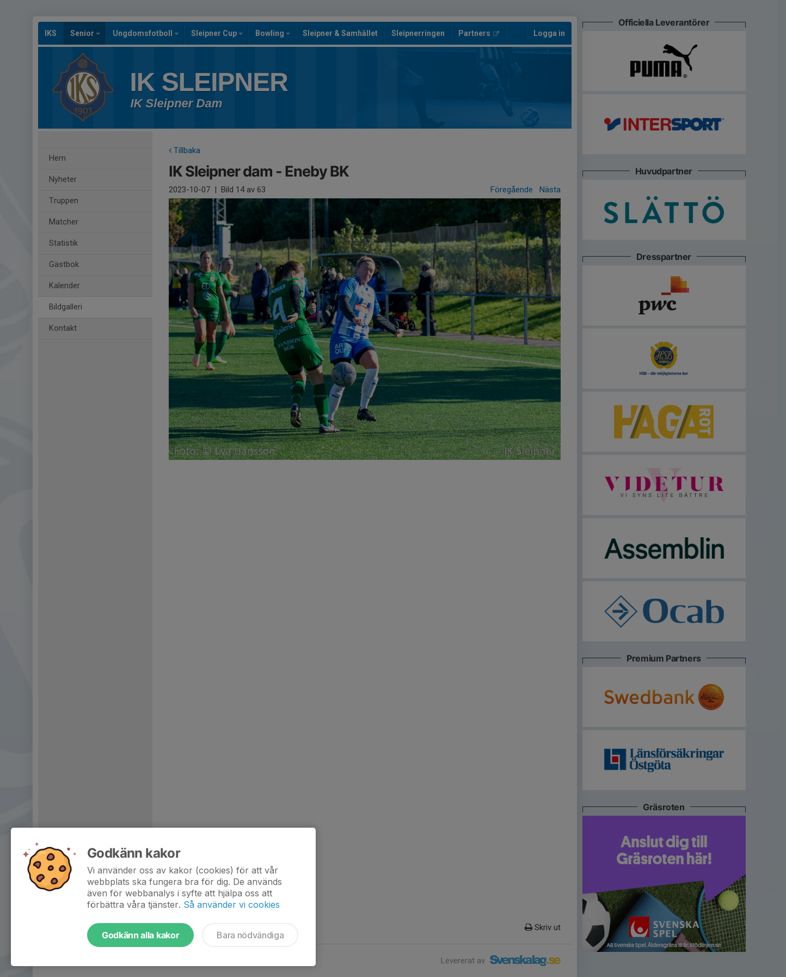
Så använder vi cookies (231, 904)
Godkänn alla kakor (140, 935)
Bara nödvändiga (250, 935)
